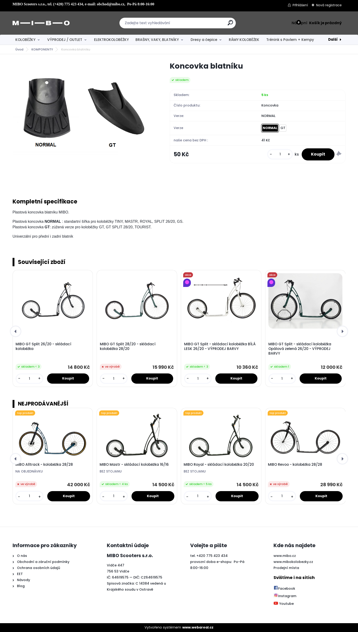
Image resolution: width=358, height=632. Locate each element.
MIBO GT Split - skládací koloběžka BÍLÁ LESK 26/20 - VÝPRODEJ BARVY (220, 346)
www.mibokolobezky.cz (293, 561)
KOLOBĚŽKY (25, 39)
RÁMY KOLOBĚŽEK (244, 39)
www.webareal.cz (197, 627)
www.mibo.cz (285, 555)
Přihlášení (300, 5)
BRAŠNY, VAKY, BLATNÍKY (157, 39)
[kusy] (280, 154)
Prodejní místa (286, 567)
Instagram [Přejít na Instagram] (285, 596)
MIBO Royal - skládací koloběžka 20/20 (219, 464)
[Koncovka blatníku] (84, 123)
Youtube (284, 603)
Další (333, 39)
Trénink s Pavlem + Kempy (290, 39)
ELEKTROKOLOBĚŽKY (111, 39)
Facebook (284, 588)
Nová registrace (329, 5)
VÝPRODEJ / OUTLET (64, 39)
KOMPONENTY (42, 49)
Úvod (19, 49)
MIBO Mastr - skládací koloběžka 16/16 (134, 464)
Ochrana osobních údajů (38, 567)
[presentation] (15, 331)
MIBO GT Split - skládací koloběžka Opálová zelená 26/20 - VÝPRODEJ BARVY (299, 349)
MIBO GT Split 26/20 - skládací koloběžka (43, 346)
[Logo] (41, 23)
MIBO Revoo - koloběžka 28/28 (295, 464)
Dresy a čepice (204, 39)
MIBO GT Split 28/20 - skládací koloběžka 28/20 (127, 346)
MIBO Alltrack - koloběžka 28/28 (44, 464)
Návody (23, 580)
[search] (230, 24)
